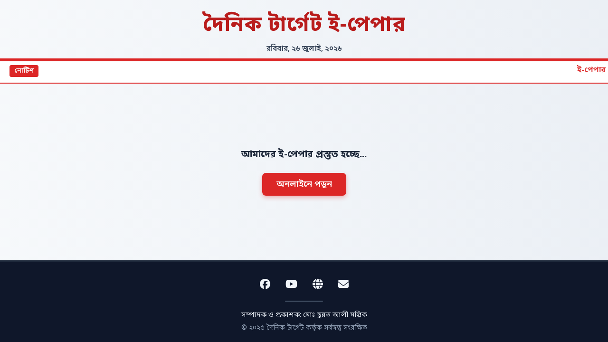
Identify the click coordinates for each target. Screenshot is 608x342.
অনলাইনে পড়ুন (304, 184)
